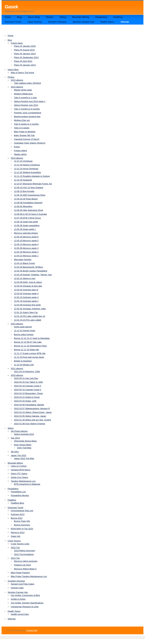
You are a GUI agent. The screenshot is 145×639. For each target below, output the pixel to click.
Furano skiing (20, 150)
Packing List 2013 (22, 565)
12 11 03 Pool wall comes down (29, 357)
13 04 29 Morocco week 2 (26, 252)
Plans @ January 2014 (25, 53)
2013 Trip (15, 558)
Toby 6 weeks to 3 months (26, 124)
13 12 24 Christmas (23, 161)
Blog (19, 17)
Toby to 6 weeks (21, 128)
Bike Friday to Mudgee (24, 131)
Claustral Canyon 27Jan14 (26, 139)
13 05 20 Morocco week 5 (26, 240)
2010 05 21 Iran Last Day (26, 378)
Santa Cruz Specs (19, 477)
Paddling (117, 17)
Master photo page (23, 90)
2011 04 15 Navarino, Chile (27, 371)
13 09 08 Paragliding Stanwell (28, 202)
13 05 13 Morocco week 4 (26, 244)
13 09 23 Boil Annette (24, 191)
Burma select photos (24, 334)
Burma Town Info (22, 521)
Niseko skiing (20, 154)
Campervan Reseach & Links (25, 606)
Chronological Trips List (22, 510)
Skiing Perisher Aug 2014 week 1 (30, 101)
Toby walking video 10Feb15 (27, 83)
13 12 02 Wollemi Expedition (27, 172)
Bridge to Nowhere (23, 361)
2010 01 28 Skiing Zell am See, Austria (32, 420)
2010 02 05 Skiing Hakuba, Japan (30, 416)
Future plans (17, 43)
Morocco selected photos (26, 233)
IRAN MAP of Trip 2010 (22, 528)
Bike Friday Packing (20, 572)
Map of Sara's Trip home (22, 72)
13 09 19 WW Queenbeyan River (29, 195)
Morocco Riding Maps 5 (25, 569)
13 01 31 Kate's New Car (26, 312)
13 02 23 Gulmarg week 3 (26, 297)
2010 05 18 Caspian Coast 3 (27, 386)
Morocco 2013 (17, 532)
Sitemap (125, 22)
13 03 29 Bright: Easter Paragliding (30, 271)
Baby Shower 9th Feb (24, 135)
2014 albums (17, 87)
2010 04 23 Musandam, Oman (28, 393)
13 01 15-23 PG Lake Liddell (27, 320)
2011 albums (17, 368)
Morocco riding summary (26, 561)
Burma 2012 (17, 518)
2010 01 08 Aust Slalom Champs (29, 423)
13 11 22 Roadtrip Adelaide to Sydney (32, 176)
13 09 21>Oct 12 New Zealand (28, 187)
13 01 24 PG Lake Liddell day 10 (29, 316)
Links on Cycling (18, 466)
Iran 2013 (15, 438)
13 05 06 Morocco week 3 (26, 248)
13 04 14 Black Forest (24, 263)
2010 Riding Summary (24, 550)
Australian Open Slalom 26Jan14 (29, 143)
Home (8, 17)
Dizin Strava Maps (22, 445)
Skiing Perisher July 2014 (26, 105)
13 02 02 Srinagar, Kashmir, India (30, 308)
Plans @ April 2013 (23, 61)
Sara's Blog (34, 17)
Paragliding (101, 17)
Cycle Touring (34, 22)
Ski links (15, 451)
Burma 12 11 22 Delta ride (26, 349)
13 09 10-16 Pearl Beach (26, 199)
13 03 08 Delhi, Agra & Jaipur (28, 282)
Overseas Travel (13, 22)
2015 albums (17, 80)
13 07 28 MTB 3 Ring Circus (27, 218)
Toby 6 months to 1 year (25, 97)
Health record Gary (20, 614)
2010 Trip (15, 547)
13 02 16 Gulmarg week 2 (26, 301)
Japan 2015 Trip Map (24, 458)
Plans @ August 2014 (24, 50)
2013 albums (17, 158)
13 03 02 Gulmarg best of (26, 290)
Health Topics (107, 22)
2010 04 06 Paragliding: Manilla (29, 405)
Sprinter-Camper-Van (83, 22)
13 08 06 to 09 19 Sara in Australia (30, 214)
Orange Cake (17, 588)
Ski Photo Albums (19, 431)
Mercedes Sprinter (23, 259)
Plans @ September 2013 (26, 57)
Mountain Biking (80, 17)
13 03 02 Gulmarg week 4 (26, 293)
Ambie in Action (18, 599)
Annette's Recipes (57, 22)
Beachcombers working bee (27, 116)
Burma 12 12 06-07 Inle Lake (28, 342)
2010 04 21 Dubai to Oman (27, 397)
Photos (49, 17)
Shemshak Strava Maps (25, 441)
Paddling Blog (17, 503)
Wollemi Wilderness (23, 94)
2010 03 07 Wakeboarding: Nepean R (32, 408)
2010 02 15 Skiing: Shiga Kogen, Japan (33, 412)
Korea (17, 147)
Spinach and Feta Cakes (22, 584)
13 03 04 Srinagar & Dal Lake (28, 286)
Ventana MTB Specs (20, 470)
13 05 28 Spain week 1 (25, 229)
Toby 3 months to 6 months (27, 109)
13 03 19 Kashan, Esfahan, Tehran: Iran (33, 274)
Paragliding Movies (20, 495)
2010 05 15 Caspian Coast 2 (27, 389)
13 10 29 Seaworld (23, 180)
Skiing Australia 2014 (24, 434)
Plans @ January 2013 (25, 65)
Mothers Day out (22, 120)
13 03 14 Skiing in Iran (24, 278)
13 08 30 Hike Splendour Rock (28, 210)
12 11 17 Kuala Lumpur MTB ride (30, 353)
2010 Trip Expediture (24, 554)
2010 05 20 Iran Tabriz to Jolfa (28, 382)
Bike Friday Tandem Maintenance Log (29, 576)
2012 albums (17, 324)
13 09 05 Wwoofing (23, 206)
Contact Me (31, 630)
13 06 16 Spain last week (26, 222)
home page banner (23, 327)
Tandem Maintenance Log (23, 481)
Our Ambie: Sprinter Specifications (27, 603)
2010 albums (17, 375)
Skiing (63, 17)
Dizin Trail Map (24, 448)
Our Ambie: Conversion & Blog (25, 595)
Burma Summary (22, 525)
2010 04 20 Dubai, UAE (25, 401)
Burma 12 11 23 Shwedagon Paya (30, 346)
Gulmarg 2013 (17, 514)
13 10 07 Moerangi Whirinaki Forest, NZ (33, 184)
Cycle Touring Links (20, 544)
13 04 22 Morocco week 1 (26, 256)
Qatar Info (15, 536)
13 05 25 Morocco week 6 (26, 237)
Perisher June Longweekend (27, 113)
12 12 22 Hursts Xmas (24, 330)
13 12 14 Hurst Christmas (26, 168)
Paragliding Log (18, 491)
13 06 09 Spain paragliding (27, 225)
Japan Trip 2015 (18, 455)
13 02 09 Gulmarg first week (27, 305)
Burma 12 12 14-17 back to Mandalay (32, 338)
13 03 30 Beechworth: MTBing (28, 267)
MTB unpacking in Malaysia (27, 484)
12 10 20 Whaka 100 (24, 365)
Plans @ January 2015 (25, 46)
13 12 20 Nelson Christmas (27, 165)
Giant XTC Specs (19, 473)
